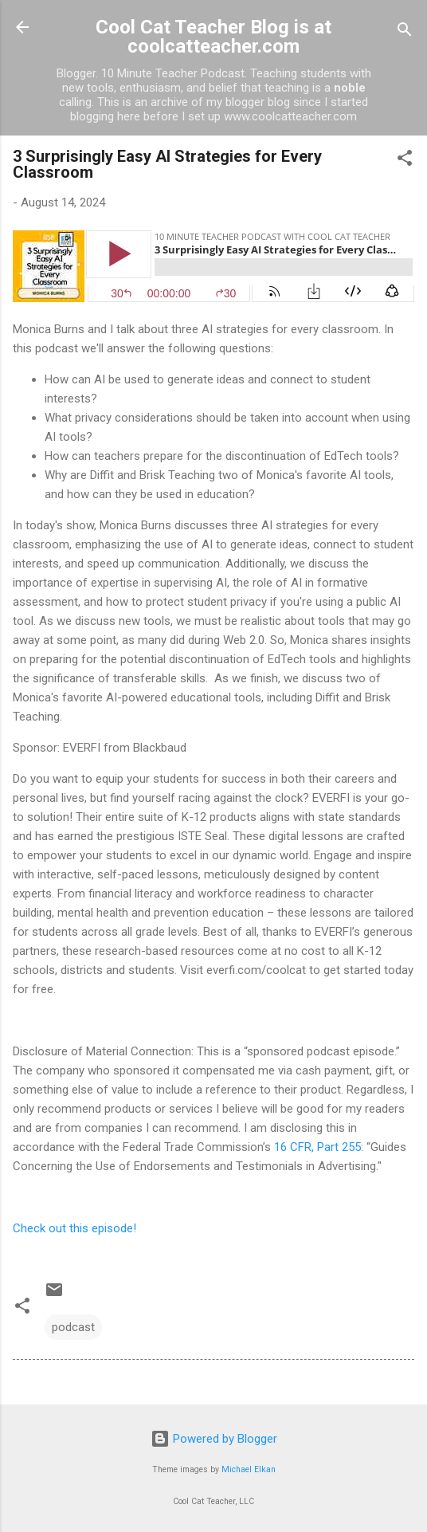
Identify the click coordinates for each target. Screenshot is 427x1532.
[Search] (404, 32)
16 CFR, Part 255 (317, 1147)
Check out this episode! (74, 1228)
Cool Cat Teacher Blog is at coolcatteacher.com (213, 36)
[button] (404, 160)
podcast (73, 1327)
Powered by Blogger (214, 1439)
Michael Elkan (248, 1469)
